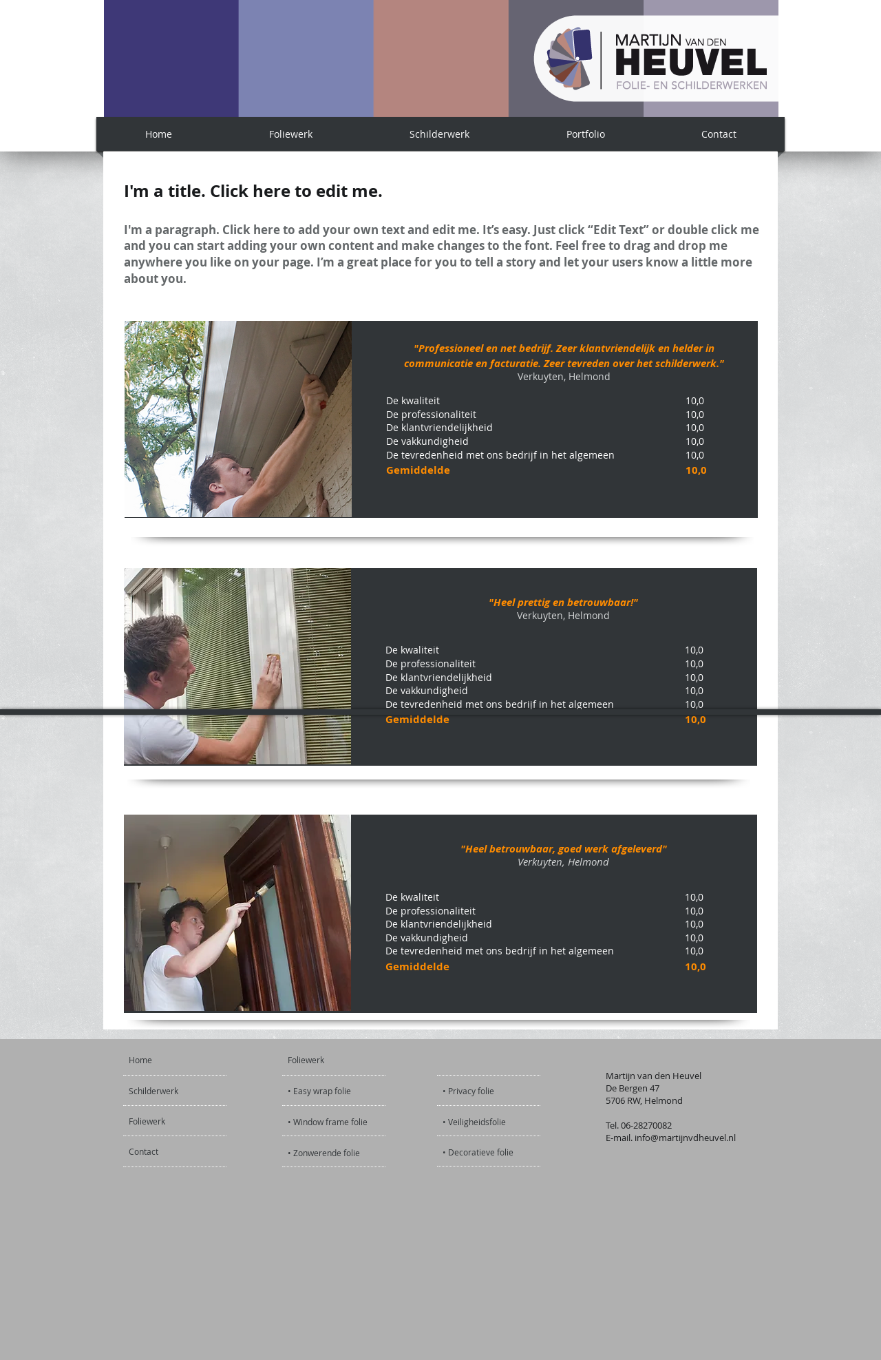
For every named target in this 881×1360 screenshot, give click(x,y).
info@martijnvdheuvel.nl (685, 1137)
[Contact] (165, 1151)
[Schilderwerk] (168, 1090)
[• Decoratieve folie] (479, 1152)
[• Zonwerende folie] (324, 1153)
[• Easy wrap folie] (320, 1090)
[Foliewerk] (166, 1121)
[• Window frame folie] (328, 1121)
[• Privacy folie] (493, 1090)
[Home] (181, 1059)
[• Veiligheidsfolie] (493, 1121)
